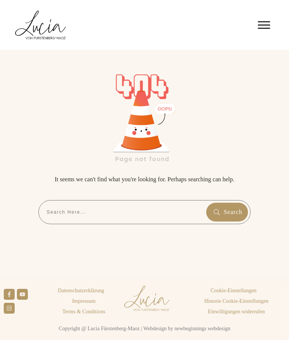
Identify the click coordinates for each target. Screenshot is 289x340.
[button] (233, 290)
